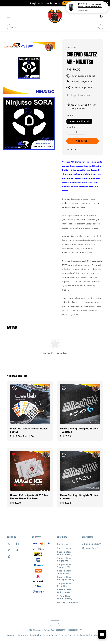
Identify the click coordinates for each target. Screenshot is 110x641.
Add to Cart (83, 140)
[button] (8, 16)
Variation (70, 115)
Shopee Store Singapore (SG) (65, 559)
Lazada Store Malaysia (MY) (64, 591)
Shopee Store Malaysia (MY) (64, 553)
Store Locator (64, 548)
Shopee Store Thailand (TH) (64, 565)
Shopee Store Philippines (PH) (65, 578)
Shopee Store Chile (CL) (64, 584)
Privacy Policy (50, 635)
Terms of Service (67, 635)
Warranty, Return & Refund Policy (24, 635)
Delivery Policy (84, 635)
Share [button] (71, 149)
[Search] (98, 27)
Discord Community (67, 602)
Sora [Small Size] (79, 121)
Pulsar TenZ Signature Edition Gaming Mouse (90, 6)
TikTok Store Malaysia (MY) (64, 597)
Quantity (70, 127)
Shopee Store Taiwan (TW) (64, 572)
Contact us (62, 544)
